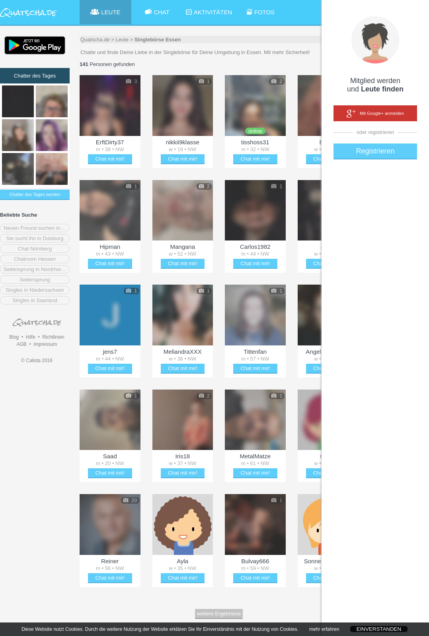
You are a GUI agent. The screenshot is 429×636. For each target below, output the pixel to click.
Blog (14, 337)
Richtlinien (53, 337)
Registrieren (375, 151)
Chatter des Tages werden (34, 194)
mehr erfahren (324, 633)
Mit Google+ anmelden (375, 114)
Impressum (45, 344)
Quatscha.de (95, 40)
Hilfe (30, 337)
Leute (122, 40)
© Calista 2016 (37, 360)
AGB (21, 344)
